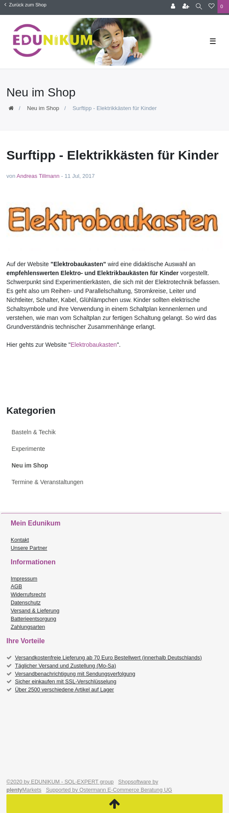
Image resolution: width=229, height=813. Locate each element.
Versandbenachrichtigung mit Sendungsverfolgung (75, 674)
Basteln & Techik (34, 432)
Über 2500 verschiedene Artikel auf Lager (64, 690)
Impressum (24, 579)
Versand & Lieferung (35, 611)
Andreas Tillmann (38, 176)
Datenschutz (26, 603)
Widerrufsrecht (28, 595)
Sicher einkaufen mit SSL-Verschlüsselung (65, 682)
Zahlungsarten (28, 627)
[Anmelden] (173, 6)
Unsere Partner (29, 548)
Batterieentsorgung (33, 619)
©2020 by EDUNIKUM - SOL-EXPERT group (60, 782)
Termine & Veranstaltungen (47, 482)
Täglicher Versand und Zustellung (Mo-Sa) (65, 666)
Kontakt (20, 540)
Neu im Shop (43, 108)
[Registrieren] (185, 6)
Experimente (28, 448)
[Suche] (199, 6)
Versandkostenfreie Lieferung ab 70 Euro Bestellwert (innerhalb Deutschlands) (108, 658)
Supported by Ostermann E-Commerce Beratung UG (109, 790)
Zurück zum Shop (25, 4)
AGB (16, 586)
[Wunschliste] (211, 6)
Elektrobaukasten (93, 344)
